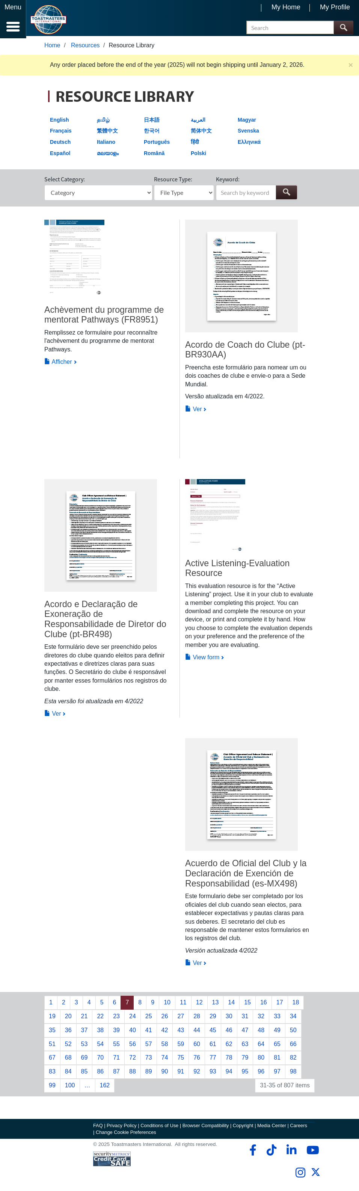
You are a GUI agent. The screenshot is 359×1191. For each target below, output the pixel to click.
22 (100, 1018)
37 (84, 1032)
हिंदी (195, 144)
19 (52, 1018)
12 (199, 1004)
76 (196, 1060)
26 (164, 1018)
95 (245, 1073)
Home (52, 47)
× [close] (350, 67)
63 (245, 1046)
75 (180, 1060)
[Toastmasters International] (48, 20)
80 (261, 1060)
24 (132, 1018)
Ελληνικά (249, 144)
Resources (85, 47)
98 (293, 1073)
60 (196, 1046)
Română (154, 155)
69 (84, 1060)
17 (279, 1004)
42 (164, 1032)
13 (215, 1004)
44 (196, 1032)
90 (164, 1073)
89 (148, 1073)
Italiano (106, 144)
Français (61, 133)
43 (180, 1032)
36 (68, 1032)
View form (202, 659)
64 (261, 1046)
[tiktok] (271, 1152)
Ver (193, 411)
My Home (286, 7)
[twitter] (315, 1177)
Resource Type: (173, 181)
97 (277, 1073)
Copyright (243, 1128)
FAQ (98, 1128)
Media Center (271, 1128)
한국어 (152, 133)
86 (100, 1073)
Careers (298, 1128)
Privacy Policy (122, 1128)
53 (84, 1046)
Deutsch (60, 144)
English (59, 122)
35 (52, 1032)
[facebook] (251, 1152)
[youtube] (311, 1152)
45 (213, 1032)
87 (116, 1073)
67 (52, 1060)
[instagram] (300, 1174)
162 (105, 1087)
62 (229, 1046)
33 (277, 1018)
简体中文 (201, 133)
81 (277, 1060)
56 (132, 1046)
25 (148, 1018)
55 (116, 1046)
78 (229, 1060)
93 (213, 1073)
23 (116, 1018)
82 (293, 1060)
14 (231, 1004)
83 (52, 1073)
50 (293, 1032)
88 (132, 1073)
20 (68, 1018)
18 (296, 1004)
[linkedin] (291, 1152)
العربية (198, 122)
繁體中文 (107, 133)
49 (277, 1032)
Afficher (58, 364)
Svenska (248, 133)
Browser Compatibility (206, 1128)
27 (180, 1018)
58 (164, 1046)
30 (229, 1018)
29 (213, 1018)
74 (164, 1060)
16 (263, 1004)
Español (60, 155)
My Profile (335, 7)
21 (84, 1018)
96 (261, 1073)
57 (148, 1046)
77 (213, 1060)
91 (180, 1073)
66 (293, 1046)
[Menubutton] (13, 19)
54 (100, 1046)
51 (52, 1046)
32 (261, 1018)
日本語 (152, 122)
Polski (198, 155)
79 (245, 1060)
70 (100, 1060)
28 (196, 1018)
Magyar (247, 122)
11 (183, 1004)
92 (196, 1073)
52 (68, 1046)
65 (277, 1046)
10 (167, 1004)
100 (70, 1087)
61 (213, 1046)
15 (247, 1004)
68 (68, 1060)
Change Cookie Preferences (126, 1134)
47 (245, 1032)
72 (132, 1060)
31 (245, 1018)
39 (116, 1032)
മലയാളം (108, 155)
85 (84, 1073)
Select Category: (64, 181)
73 (148, 1060)
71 (116, 1060)
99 (52, 1087)
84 (68, 1073)
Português (157, 144)
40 (132, 1032)
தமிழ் (103, 122)
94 (229, 1073)
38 (100, 1032)
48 (261, 1032)
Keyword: (228, 181)
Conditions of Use (159, 1128)
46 (229, 1032)
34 (293, 1018)
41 (148, 1032)
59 (180, 1046)
